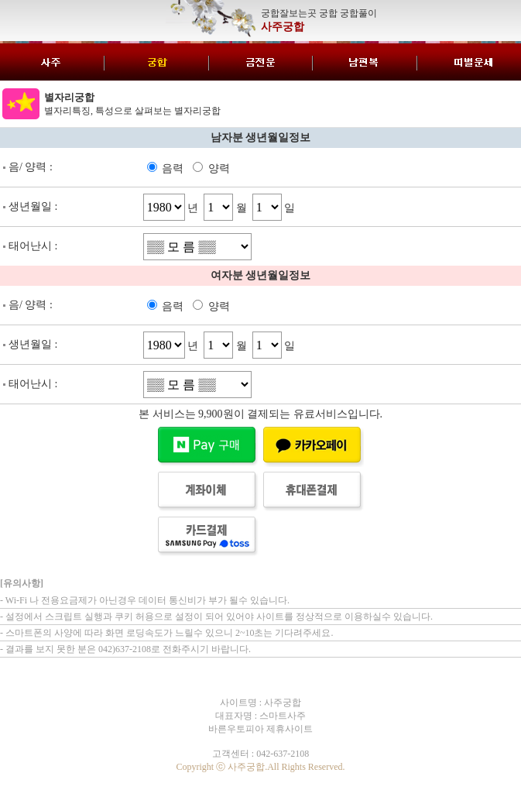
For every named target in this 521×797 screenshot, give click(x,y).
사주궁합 (282, 27)
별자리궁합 (69, 97)
